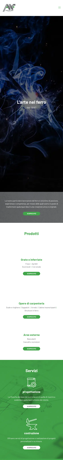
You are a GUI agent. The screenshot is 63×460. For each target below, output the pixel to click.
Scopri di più (31, 213)
